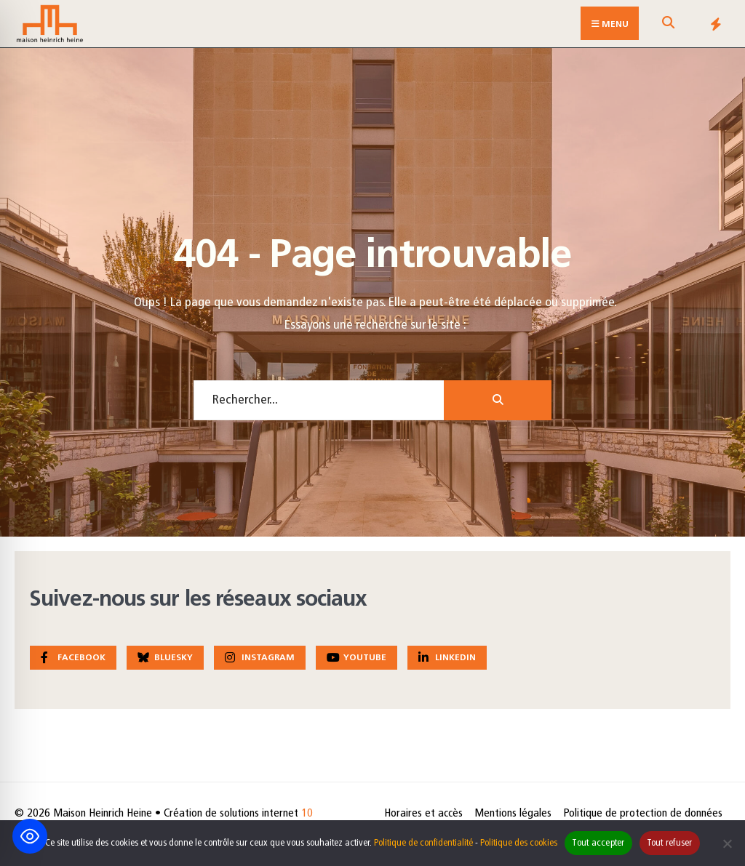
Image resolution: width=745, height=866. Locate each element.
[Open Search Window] (668, 26)
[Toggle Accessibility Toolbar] (30, 836)
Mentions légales (512, 813)
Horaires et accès (423, 813)
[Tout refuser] (727, 843)
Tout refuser (670, 843)
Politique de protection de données (642, 813)
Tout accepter (598, 843)
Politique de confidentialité (423, 843)
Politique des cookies (518, 843)
